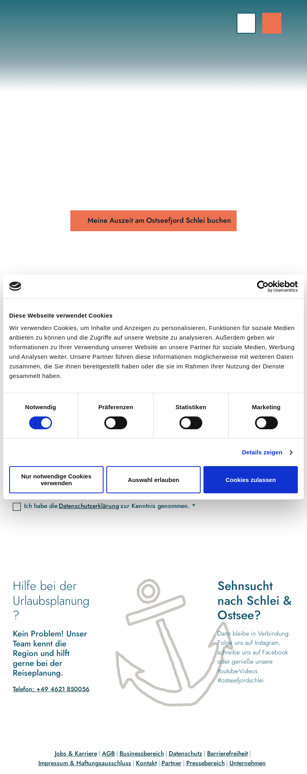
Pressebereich (205, 763)
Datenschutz (185, 753)
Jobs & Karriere (76, 753)
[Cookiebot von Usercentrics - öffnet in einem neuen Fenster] (263, 286)
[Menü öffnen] (246, 23)
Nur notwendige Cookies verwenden (56, 479)
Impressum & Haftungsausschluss (84, 763)
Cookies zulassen (250, 479)
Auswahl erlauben (153, 479)
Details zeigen (262, 452)
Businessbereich (142, 753)
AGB (108, 753)
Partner (171, 763)
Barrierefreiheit (227, 753)
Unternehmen (247, 763)
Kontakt (146, 763)
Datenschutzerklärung (89, 506)
